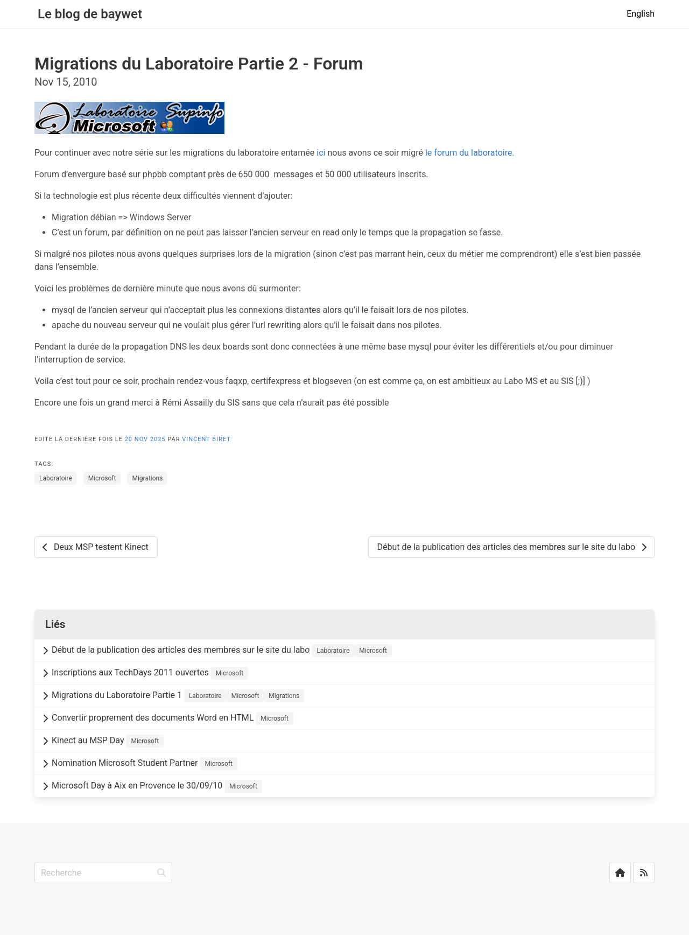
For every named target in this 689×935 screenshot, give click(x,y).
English (641, 14)
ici (321, 153)
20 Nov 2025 (146, 439)
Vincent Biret (206, 439)
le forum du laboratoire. (470, 153)
